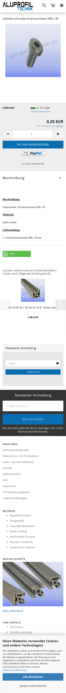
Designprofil (17, 520)
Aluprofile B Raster (21, 515)
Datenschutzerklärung (14, 670)
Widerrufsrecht (12, 474)
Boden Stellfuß (18, 531)
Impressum (9, 486)
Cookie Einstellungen (15, 498)
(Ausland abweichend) (41, 111)
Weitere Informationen (33, 686)
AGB (5, 480)
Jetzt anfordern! (13, 611)
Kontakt (7, 468)
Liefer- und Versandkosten (18, 462)
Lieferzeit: (9, 107)
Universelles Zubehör (22, 547)
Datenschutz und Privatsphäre (21, 456)
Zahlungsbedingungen (16, 450)
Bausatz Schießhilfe (21, 542)
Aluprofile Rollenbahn (22, 526)
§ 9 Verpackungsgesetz (16, 492)
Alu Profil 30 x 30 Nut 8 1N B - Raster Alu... (33, 307)
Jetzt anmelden (33, 419)
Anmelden (33, 371)
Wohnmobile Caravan (22, 536)
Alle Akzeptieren (33, 676)
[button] (17, 254)
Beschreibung (13, 178)
